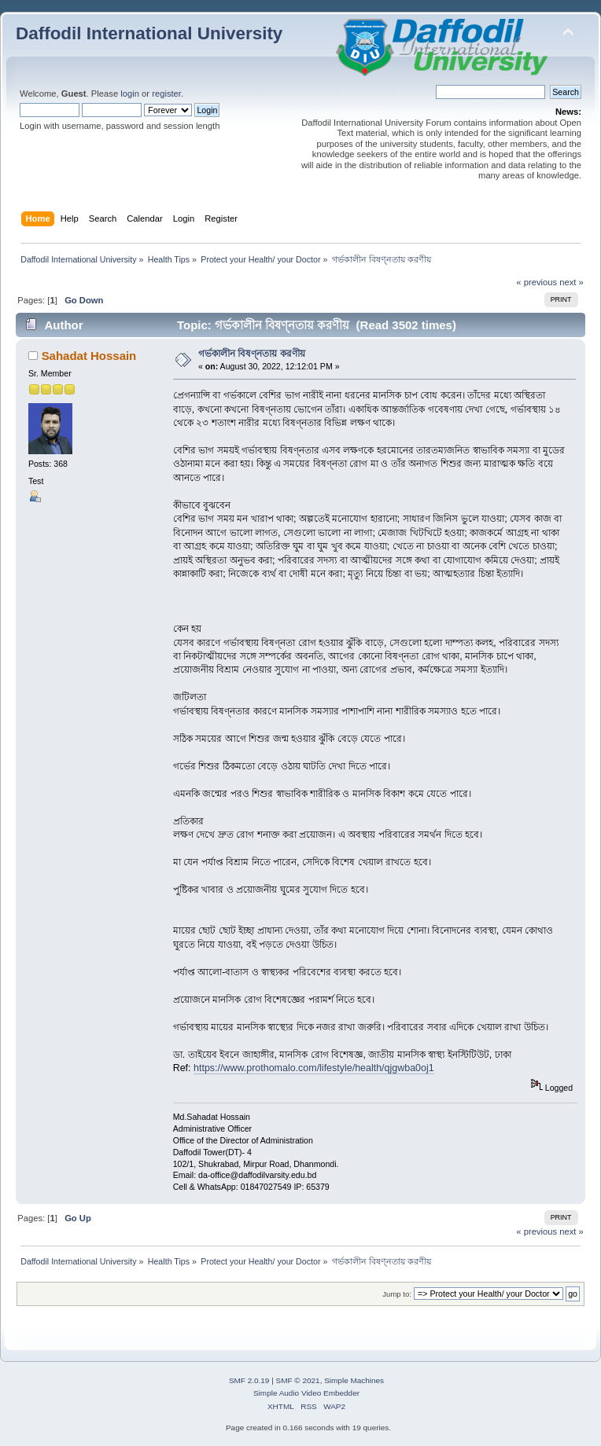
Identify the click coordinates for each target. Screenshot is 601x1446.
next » (571, 282)
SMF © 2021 (298, 1380)
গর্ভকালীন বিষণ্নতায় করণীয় (251, 353)
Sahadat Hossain (89, 355)
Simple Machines (354, 1380)
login (129, 93)
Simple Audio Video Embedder (306, 1393)
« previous (536, 282)
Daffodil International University (149, 33)
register (166, 93)
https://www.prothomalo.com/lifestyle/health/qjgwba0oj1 (314, 1067)
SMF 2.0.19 (249, 1380)
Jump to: (396, 1294)
